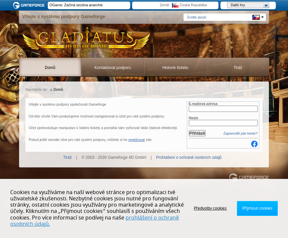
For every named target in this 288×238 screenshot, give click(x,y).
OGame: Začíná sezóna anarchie (76, 5)
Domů (50, 67)
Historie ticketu (175, 67)
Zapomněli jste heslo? (240, 133)
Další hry (250, 5)
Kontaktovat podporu (113, 67)
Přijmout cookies (257, 208)
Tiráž (238, 67)
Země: (165, 5)
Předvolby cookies (210, 208)
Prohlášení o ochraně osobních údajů (189, 157)
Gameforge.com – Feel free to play (30, 5)
